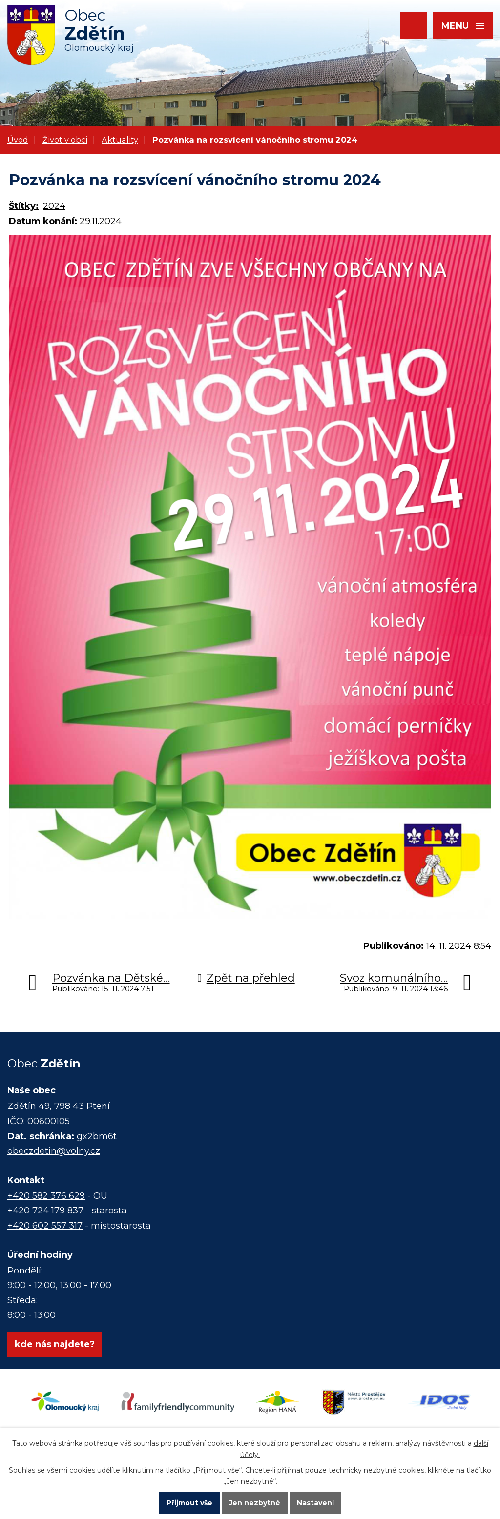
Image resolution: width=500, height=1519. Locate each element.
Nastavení (315, 1502)
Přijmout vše (189, 1502)
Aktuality (120, 139)
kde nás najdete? (55, 1344)
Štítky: (24, 206)
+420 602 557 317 (45, 1225)
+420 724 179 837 (45, 1210)
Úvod (17, 139)
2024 (54, 206)
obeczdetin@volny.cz (53, 1151)
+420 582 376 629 (46, 1196)
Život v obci (64, 139)
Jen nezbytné (254, 1502)
